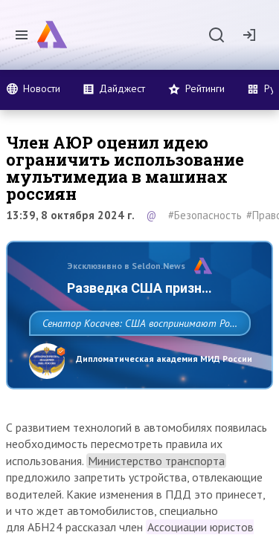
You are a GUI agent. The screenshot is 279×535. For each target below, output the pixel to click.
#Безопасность (205, 215)
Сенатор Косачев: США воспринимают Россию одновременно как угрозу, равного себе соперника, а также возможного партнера (135, 355)
